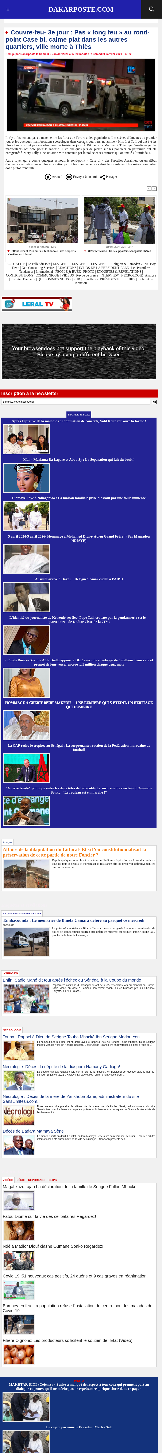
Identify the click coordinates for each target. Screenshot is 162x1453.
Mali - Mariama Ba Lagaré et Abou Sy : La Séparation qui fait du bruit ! (78, 460)
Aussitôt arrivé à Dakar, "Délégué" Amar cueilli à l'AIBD (79, 579)
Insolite (16, 279)
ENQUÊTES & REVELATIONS (119, 271)
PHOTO (88, 271)
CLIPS (53, 1180)
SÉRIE (21, 1180)
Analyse (150, 275)
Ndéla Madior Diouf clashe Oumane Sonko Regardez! (53, 1246)
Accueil (53, 176)
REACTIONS (67, 268)
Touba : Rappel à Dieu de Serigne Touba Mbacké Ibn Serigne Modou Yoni (71, 1037)
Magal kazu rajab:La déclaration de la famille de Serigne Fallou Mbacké (69, 1186)
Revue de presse (87, 275)
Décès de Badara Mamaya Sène (33, 1131)
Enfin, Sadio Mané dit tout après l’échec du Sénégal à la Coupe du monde (72, 980)
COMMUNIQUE (47, 275)
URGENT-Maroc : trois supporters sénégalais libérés (117, 251)
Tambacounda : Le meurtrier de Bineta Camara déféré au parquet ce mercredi (73, 920)
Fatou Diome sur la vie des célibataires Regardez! (49, 1216)
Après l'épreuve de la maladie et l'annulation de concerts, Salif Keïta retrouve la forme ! (79, 421)
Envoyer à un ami (81, 176)
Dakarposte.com (81, 9)
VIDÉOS (68, 275)
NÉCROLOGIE (132, 275)
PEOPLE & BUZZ (68, 271)
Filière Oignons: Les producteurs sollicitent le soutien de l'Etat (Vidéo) (67, 1340)
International (44, 271)
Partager (108, 176)
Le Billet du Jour (39, 264)
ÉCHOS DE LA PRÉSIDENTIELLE (104, 268)
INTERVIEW (110, 275)
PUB (77, 279)
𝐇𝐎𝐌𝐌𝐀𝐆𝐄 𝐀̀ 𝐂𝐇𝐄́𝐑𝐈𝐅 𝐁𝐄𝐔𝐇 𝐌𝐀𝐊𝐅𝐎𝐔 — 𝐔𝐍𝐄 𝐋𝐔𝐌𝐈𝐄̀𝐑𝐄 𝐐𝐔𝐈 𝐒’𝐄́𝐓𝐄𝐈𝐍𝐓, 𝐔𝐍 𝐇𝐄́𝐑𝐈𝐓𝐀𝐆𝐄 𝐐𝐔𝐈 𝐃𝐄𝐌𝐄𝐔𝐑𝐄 (79, 705)
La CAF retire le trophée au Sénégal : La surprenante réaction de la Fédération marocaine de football (79, 748)
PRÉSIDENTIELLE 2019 (117, 279)
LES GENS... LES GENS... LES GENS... (81, 264)
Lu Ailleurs (90, 279)
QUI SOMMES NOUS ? (54, 279)
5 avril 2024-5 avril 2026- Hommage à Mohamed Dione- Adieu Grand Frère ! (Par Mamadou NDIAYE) (79, 538)
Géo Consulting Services (38, 268)
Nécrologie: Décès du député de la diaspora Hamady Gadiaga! (61, 1066)
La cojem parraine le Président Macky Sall (79, 1427)
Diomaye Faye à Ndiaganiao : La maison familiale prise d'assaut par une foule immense (79, 498)
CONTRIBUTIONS (19, 275)
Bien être (29, 279)
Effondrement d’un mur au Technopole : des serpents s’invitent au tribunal (41, 253)
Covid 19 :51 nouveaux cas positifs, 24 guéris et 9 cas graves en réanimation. (75, 1276)
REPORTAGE (36, 1180)
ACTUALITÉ (16, 264)
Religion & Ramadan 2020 (129, 264)
